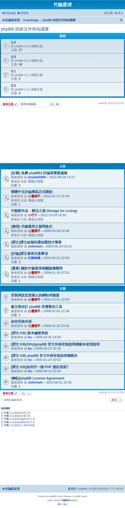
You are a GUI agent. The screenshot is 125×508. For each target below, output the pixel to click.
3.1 (13, 71)
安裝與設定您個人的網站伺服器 (35, 295)
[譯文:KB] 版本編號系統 (29, 333)
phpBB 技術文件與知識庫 (25, 29)
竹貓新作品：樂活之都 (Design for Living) (44, 211)
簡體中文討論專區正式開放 (31, 192)
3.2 (13, 85)
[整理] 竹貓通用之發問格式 (31, 226)
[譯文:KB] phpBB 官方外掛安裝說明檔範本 (44, 356)
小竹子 (32, 215)
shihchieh (35, 246)
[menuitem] (23, 13)
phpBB (52, 496)
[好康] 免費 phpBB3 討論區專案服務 (39, 173)
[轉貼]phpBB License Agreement (37, 378)
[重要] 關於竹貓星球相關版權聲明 (37, 268)
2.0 (13, 42)
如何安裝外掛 (21, 321)
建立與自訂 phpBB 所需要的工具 (36, 307)
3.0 (13, 57)
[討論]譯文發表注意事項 (29, 254)
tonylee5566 (37, 177)
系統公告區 (35, 181)
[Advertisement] (62, 135)
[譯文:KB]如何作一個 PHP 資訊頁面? (40, 367)
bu (30, 337)
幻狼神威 (34, 258)
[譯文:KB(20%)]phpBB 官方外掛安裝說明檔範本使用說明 (55, 344)
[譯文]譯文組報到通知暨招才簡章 (36, 242)
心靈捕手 (34, 196)
